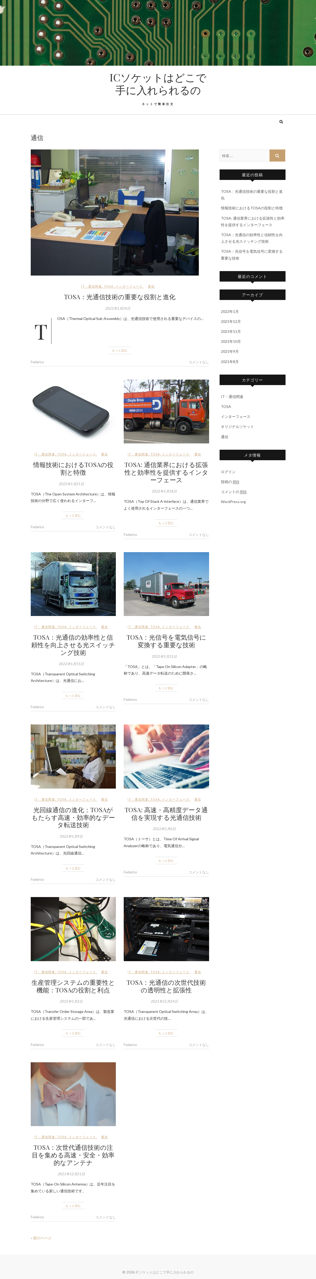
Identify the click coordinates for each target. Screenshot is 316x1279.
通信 (151, 286)
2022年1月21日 (71, 484)
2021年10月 (231, 341)
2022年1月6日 (164, 829)
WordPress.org (233, 501)
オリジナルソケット (237, 426)
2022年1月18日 (164, 491)
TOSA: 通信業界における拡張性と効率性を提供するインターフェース (166, 472)
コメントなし (199, 362)
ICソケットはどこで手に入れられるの (158, 83)
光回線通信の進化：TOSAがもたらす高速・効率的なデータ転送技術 (73, 817)
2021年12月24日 (164, 1001)
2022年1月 (230, 311)
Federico (37, 362)
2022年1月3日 (71, 1001)
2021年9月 (230, 351)
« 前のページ (41, 1238)
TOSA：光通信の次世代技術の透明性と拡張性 (166, 986)
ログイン (228, 471)
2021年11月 (231, 331)
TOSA (108, 286)
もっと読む (120, 350)
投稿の (230, 481)
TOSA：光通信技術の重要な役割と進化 (119, 296)
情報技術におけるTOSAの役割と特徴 (73, 468)
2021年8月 (230, 361)
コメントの (234, 491)
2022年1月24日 (117, 308)
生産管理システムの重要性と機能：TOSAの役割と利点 (73, 986)
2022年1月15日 (71, 664)
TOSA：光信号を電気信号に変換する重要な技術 (166, 641)
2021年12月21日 (71, 1174)
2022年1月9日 (71, 836)
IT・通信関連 (91, 286)
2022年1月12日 (164, 656)
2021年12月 (231, 321)
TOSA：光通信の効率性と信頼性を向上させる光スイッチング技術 (73, 644)
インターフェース (129, 286)
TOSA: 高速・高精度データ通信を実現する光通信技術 (166, 813)
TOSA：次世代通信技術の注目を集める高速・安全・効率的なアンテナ (73, 1155)
